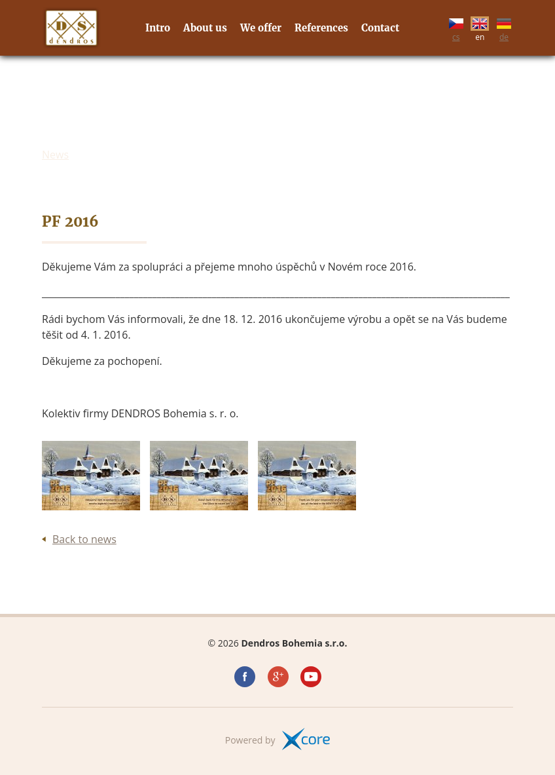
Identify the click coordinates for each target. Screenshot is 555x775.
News (55, 154)
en (480, 27)
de (504, 27)
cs (456, 27)
